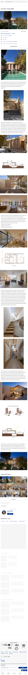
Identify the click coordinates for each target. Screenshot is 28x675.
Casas (2, 33)
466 (5, 37)
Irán (14, 33)
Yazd (11, 129)
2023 (5, 39)
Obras (7, 521)
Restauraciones (7, 33)
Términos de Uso (12, 667)
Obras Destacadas (22, 521)
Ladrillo (3, 521)
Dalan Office (9, 35)
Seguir (10, 513)
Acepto (23, 667)
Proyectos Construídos (13, 521)
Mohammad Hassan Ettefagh (12, 41)
